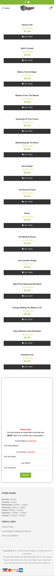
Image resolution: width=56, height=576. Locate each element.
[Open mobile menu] (6, 8)
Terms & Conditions (10, 536)
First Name (25, 452)
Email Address (25, 441)
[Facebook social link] (25, 2)
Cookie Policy (7, 527)
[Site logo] (27, 8)
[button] (27, 36)
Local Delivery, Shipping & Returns (16, 531)
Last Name (25, 463)
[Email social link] (28, 2)
